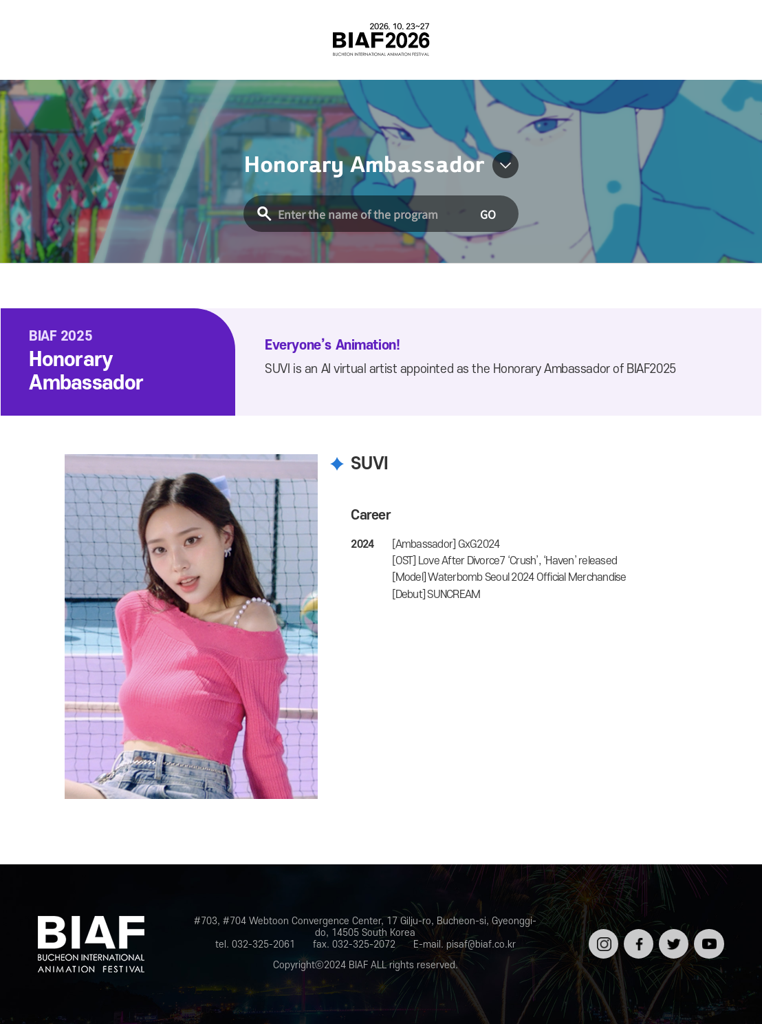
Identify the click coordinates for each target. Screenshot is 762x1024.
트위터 (672, 934)
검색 (725, 39)
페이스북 (637, 939)
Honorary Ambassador (364, 165)
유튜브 (707, 934)
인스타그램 (602, 939)
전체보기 (36, 39)
